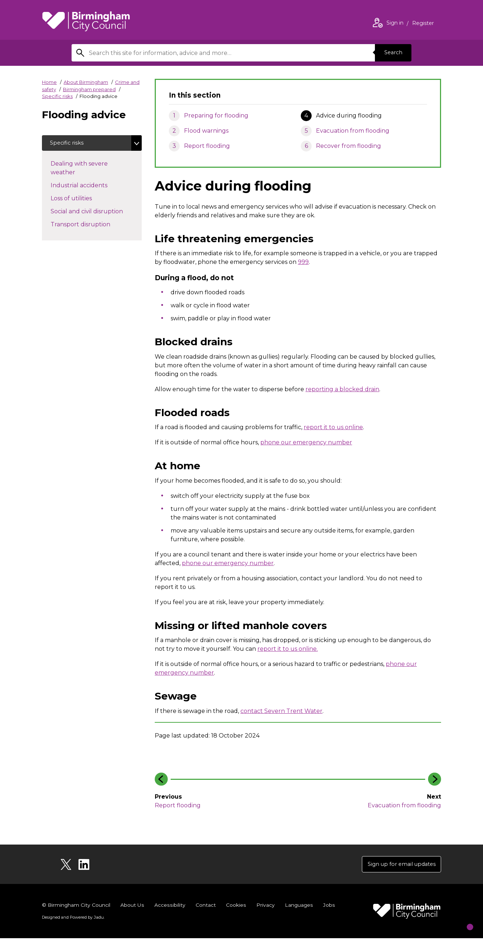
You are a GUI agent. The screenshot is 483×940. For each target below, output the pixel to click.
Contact (205, 906)
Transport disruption (88, 226)
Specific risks (57, 96)
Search (391, 52)
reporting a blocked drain (342, 389)
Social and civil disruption (94, 213)
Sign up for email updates (397, 865)
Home (49, 82)
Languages (298, 906)
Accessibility (169, 906)
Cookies (235, 906)
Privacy (264, 906)
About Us (132, 906)
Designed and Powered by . (72, 918)
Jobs (328, 906)
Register (423, 24)
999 (303, 261)
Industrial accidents (86, 187)
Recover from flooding (348, 145)
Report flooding (207, 145)
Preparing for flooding (216, 115)
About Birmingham (86, 82)
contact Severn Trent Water (281, 711)
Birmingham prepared (89, 89)
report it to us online (333, 427)
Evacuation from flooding (352, 130)
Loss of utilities (78, 200)
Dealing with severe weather (79, 170)
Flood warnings (206, 130)
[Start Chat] (463, 920)
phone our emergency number (306, 442)
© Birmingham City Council (76, 906)
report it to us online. (287, 648)
